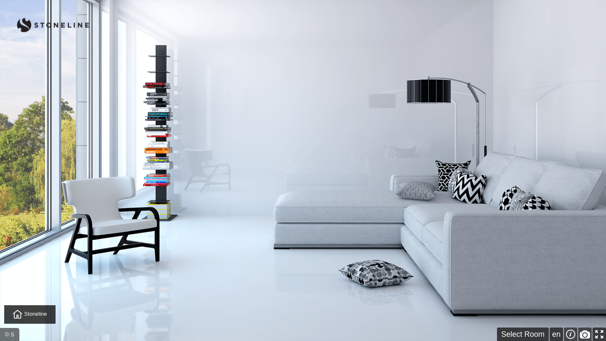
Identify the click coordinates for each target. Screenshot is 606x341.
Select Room (523, 334)
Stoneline (30, 314)
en (556, 334)
